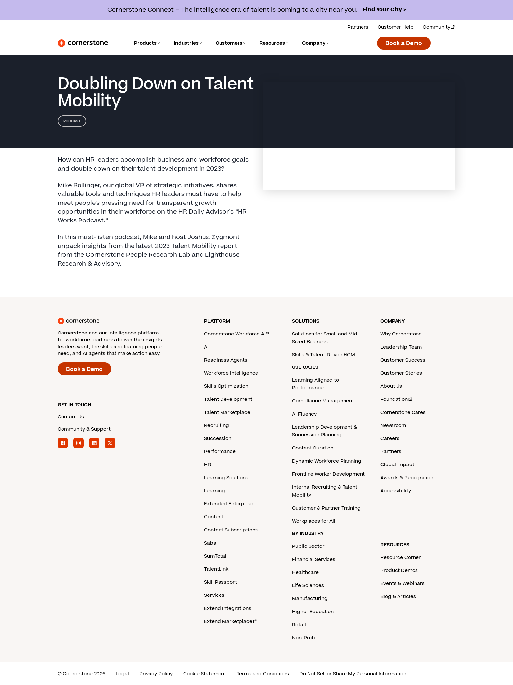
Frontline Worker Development (328, 474)
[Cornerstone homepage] (120, 321)
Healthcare (305, 572)
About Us (391, 386)
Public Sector (308, 546)
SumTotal (215, 556)
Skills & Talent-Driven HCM (323, 354)
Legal (122, 673)
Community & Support (84, 429)
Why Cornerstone (401, 334)
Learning (214, 490)
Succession (217, 438)
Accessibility (395, 490)
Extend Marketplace (230, 621)
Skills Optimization (226, 386)
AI (206, 347)
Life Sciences (308, 585)
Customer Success (402, 360)
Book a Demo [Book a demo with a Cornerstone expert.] (403, 43)
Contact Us (71, 417)
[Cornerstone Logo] (83, 43)
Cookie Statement (204, 673)
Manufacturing (309, 598)
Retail (299, 624)
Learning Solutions (226, 477)
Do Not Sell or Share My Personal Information (352, 673)
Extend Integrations (227, 608)
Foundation (396, 399)
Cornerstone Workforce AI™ (236, 334)
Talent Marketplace (227, 412)
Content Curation (312, 448)
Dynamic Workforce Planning (326, 461)
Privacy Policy (156, 673)
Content (213, 517)
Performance (220, 451)
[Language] (147, 43)
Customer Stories (401, 373)
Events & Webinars (402, 583)
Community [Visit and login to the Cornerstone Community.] (439, 27)
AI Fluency (304, 414)
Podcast (71, 121)
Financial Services (313, 559)
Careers (389, 438)
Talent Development (228, 399)
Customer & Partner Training (326, 508)
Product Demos (399, 570)
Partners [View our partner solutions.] (357, 27)
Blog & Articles (398, 596)
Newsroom (393, 425)
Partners (390, 451)
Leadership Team (401, 347)
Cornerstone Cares (403, 412)
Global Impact (397, 464)
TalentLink (216, 569)
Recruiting (216, 425)
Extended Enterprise (228, 503)
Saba (210, 543)
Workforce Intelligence (231, 373)
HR (207, 464)
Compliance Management (323, 401)
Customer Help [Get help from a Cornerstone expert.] (396, 27)
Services (214, 595)
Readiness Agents (225, 360)
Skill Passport (220, 582)
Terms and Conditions (263, 673)
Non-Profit (304, 637)
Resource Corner (400, 557)
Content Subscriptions (231, 530)
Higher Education (313, 611)
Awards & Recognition (406, 477)
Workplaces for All (313, 521)
